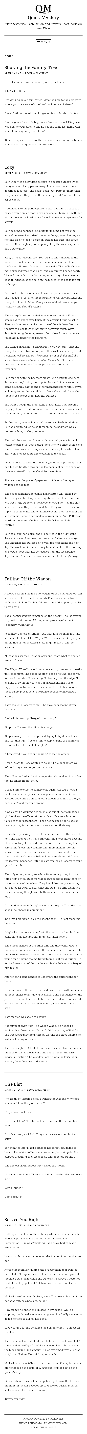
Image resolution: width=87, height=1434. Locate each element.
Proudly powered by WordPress (43, 1418)
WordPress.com (57, 1423)
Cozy (9, 167)
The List (13, 1084)
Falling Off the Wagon (27, 579)
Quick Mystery (43, 17)
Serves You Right (22, 1219)
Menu (45, 42)
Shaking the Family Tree (30, 67)
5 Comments (34, 584)
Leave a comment (36, 73)
